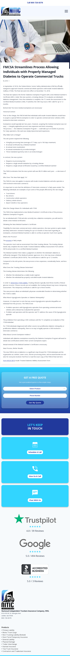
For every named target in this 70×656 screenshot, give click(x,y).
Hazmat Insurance (9, 646)
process (9, 240)
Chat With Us (35, 500)
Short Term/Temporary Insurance (15, 637)
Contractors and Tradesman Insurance (17, 651)
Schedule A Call (35, 452)
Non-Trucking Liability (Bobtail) (14, 635)
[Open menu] (66, 11)
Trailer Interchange (10, 644)
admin (6, 81)
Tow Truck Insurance (10, 649)
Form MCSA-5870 (9, 361)
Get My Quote (35, 402)
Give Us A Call (35, 476)
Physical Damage (9, 642)
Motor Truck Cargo (10, 632)
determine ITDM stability (19, 283)
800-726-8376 (37, 2)
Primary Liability (8, 630)
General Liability (8, 639)
